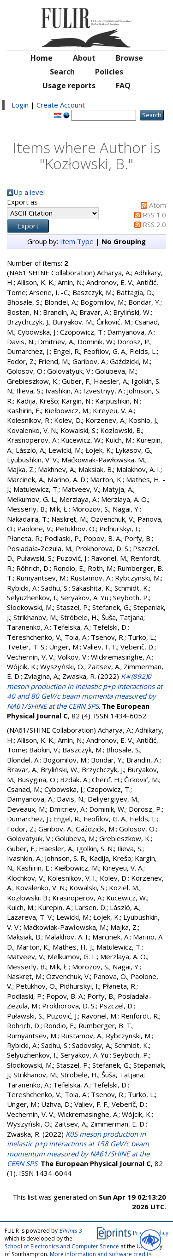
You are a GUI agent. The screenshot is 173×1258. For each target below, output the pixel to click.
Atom (157, 205)
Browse (129, 58)
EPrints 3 (70, 1231)
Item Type (77, 241)
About (84, 58)
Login (20, 104)
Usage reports (68, 85)
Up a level (29, 192)
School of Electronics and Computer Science (62, 1246)
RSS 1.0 (154, 214)
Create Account (60, 104)
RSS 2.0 (154, 224)
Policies (109, 72)
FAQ (123, 85)
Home (41, 58)
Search (62, 72)
